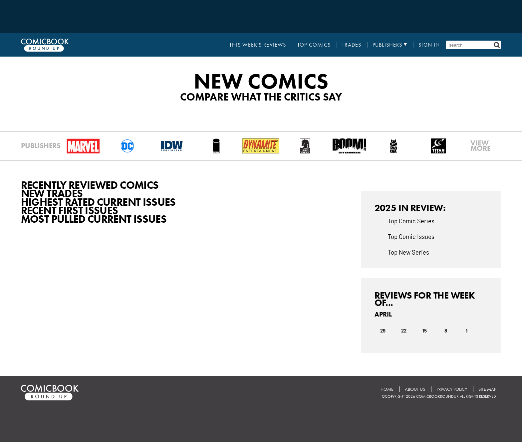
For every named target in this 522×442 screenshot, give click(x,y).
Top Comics (314, 45)
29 (383, 330)
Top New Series (408, 252)
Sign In (429, 45)
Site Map (487, 389)
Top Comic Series (411, 221)
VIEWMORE (480, 145)
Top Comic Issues (411, 236)
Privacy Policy (451, 389)
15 (424, 330)
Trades (351, 45)
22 (403, 330)
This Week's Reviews (257, 45)
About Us (415, 389)
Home (387, 389)
